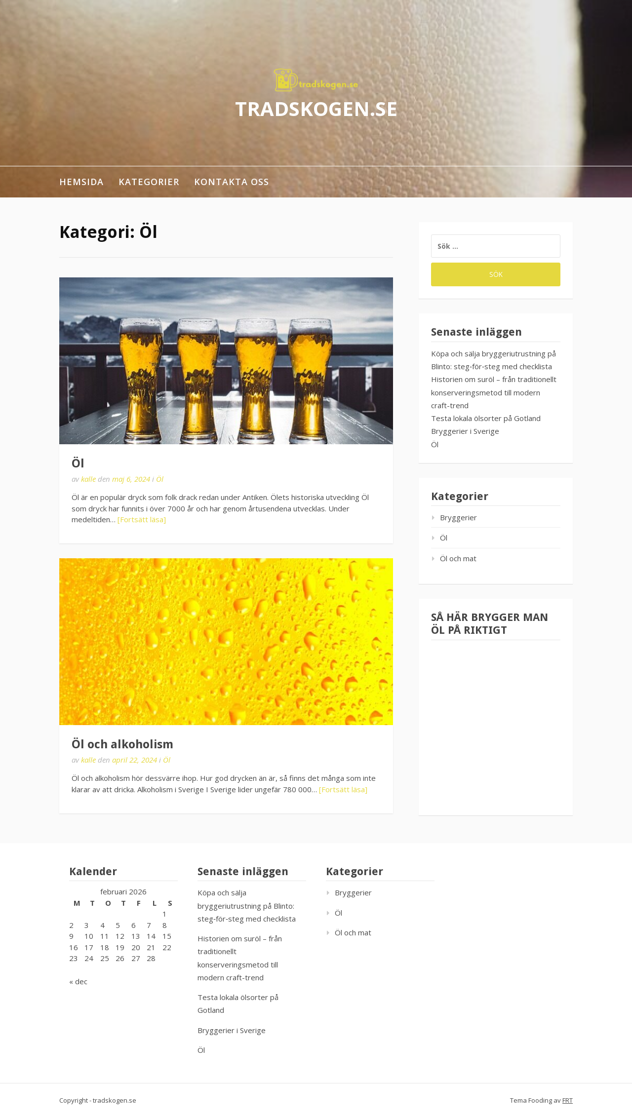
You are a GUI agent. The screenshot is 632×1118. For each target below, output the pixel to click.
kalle (88, 479)
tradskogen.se (316, 107)
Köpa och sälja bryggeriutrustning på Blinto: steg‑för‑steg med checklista (247, 905)
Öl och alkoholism (122, 744)
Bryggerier (458, 517)
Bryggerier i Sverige (465, 431)
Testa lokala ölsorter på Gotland (486, 418)
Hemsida (81, 182)
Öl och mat (458, 558)
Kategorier (148, 182)
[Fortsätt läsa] (142, 519)
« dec (78, 981)
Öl (78, 463)
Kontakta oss (231, 182)
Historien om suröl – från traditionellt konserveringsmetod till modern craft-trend (493, 392)
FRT (567, 1100)
